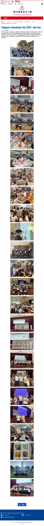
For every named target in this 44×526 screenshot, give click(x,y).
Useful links (3, 4)
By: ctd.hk (22, 524)
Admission (10, 4)
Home (4, 21)
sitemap (12, 522)
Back (23, 505)
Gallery (33, 21)
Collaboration (27, 21)
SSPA (15, 4)
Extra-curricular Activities (18, 21)
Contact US (20, 4)
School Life (9, 21)
